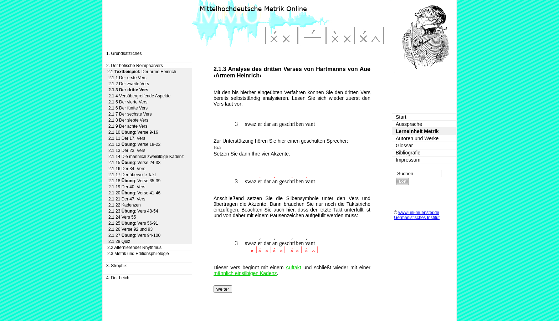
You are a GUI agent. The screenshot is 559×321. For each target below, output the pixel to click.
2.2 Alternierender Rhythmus (134, 247)
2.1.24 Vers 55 (122, 217)
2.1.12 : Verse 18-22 (134, 144)
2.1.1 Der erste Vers (127, 77)
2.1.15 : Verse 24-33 (134, 162)
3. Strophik (116, 265)
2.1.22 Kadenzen (124, 205)
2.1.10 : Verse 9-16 (133, 132)
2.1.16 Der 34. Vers (126, 168)
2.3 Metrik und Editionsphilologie (138, 253)
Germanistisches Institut (417, 217)
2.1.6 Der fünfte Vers (128, 108)
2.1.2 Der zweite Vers (128, 83)
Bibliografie (408, 153)
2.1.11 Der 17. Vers (126, 138)
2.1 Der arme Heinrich (141, 71)
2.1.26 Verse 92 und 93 (130, 229)
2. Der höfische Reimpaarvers (134, 65)
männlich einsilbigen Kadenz (245, 273)
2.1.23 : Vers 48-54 (133, 211)
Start (401, 117)
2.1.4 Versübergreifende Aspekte (139, 95)
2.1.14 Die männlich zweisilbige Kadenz (146, 156)
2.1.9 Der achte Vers (127, 126)
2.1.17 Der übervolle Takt (132, 174)
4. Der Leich (117, 277)
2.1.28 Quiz (119, 241)
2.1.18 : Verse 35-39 (134, 180)
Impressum (408, 160)
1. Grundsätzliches (124, 53)
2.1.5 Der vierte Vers (127, 102)
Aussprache (409, 124)
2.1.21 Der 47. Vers (126, 199)
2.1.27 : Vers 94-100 (134, 235)
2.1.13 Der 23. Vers (126, 150)
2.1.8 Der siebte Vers (128, 120)
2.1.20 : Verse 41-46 (134, 192)
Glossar (404, 145)
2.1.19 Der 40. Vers (126, 186)
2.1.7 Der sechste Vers (130, 114)
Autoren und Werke (417, 138)
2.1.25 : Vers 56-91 (133, 223)
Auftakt (293, 267)
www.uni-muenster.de (418, 212)
